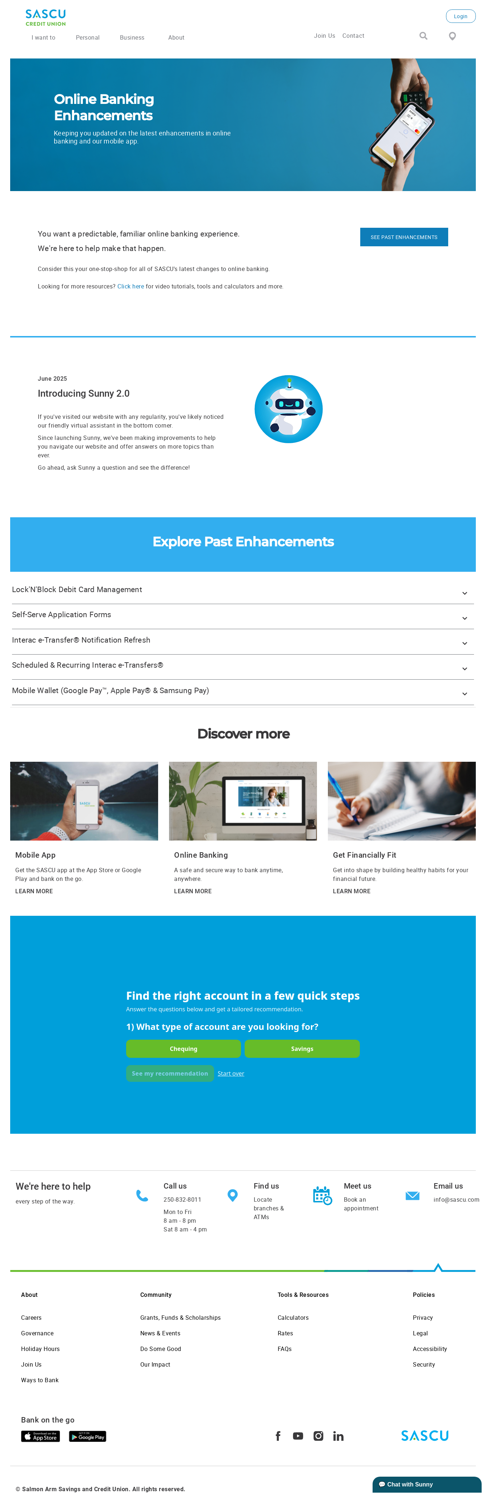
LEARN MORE (34, 891)
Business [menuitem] (132, 37)
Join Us (325, 36)
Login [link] (461, 16)
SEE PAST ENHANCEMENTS (404, 237)
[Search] (423, 36)
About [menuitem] (176, 37)
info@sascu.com (456, 1199)
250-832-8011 (182, 1199)
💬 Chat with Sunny (405, 1484)
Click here (130, 286)
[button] (243, 591)
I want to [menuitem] (44, 37)
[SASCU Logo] (102, 17)
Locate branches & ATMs (269, 1208)
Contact (353, 36)
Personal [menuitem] (88, 37)
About (29, 1294)
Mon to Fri (185, 1220)
